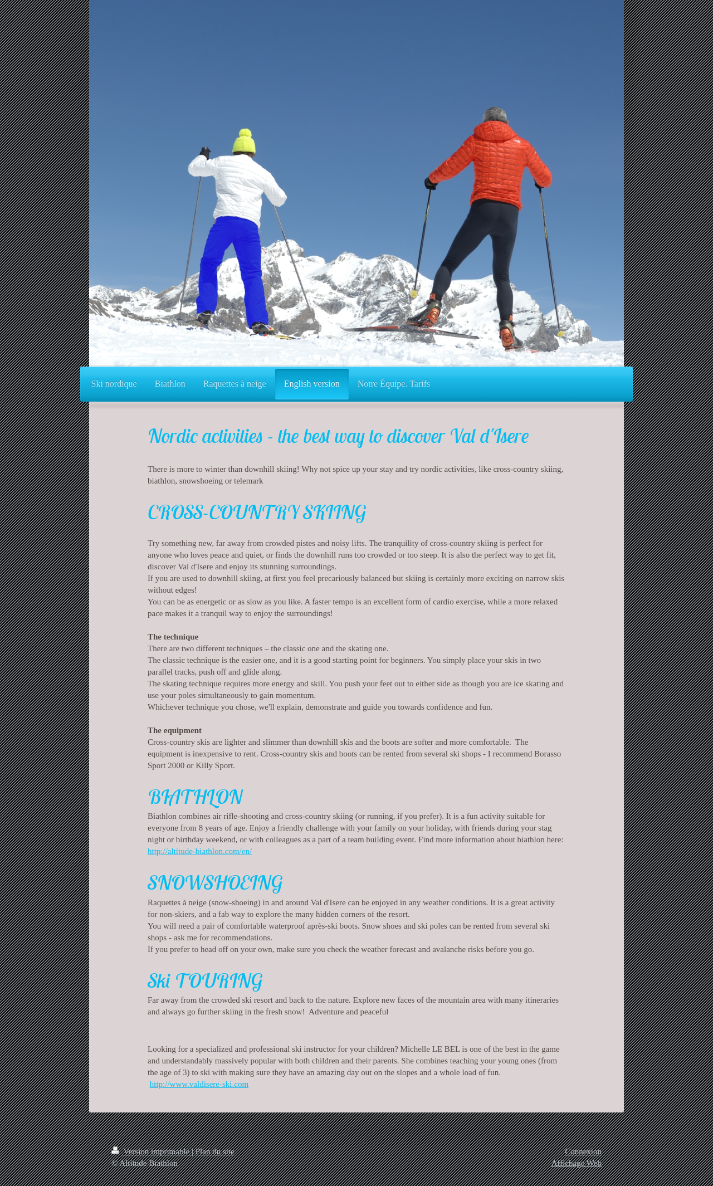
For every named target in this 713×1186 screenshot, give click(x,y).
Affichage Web (576, 1163)
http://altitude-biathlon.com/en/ (200, 851)
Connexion (583, 1151)
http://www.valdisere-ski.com (199, 1084)
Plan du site (215, 1151)
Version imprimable (151, 1151)
